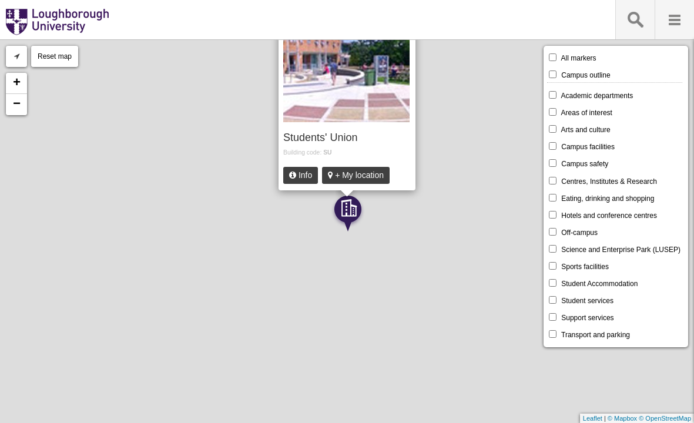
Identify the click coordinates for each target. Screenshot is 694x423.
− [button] (17, 104)
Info (300, 175)
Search (635, 19)
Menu (674, 19)
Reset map (55, 56)
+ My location (356, 175)
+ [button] (17, 83)
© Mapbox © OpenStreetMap (649, 418)
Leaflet (592, 418)
